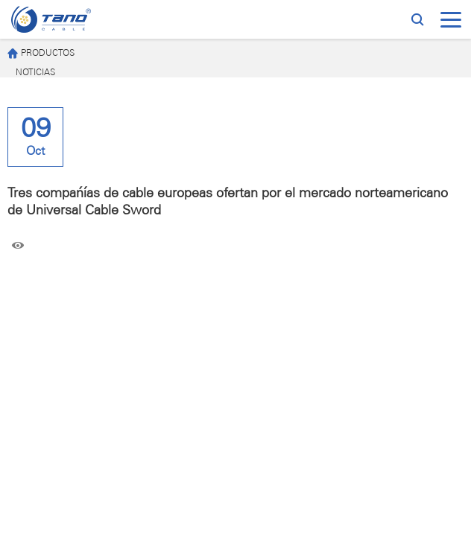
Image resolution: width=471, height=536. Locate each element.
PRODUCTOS (41, 54)
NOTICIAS (35, 72)
